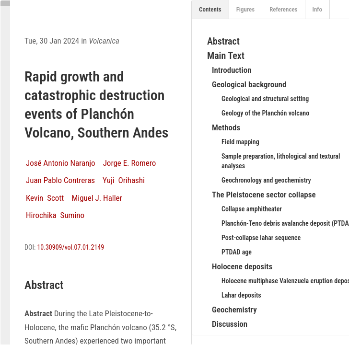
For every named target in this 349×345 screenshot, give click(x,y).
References (283, 9)
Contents (210, 9)
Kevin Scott (45, 198)
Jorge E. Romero (129, 163)
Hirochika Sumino (55, 215)
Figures (245, 9)
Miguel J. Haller (96, 198)
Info (318, 9)
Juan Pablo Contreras (60, 180)
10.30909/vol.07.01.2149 (70, 247)
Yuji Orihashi (124, 180)
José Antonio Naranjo (60, 163)
